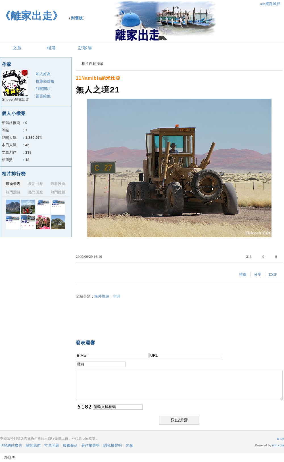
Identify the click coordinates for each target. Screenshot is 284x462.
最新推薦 (58, 184)
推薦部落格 (45, 81)
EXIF (273, 274)
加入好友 (43, 74)
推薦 (243, 274)
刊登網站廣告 (11, 445)
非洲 (116, 296)
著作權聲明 (90, 445)
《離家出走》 (31, 16)
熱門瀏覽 (13, 192)
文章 (17, 48)
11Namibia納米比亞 (98, 78)
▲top (280, 438)
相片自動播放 (93, 63)
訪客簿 (85, 48)
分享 (257, 274)
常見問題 (51, 445)
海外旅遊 (101, 296)
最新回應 (35, 184)
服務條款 (70, 445)
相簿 (51, 48)
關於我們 (33, 445)
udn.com (278, 445)
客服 (129, 445)
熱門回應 (35, 192)
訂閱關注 (43, 88)
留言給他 (43, 96)
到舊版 (77, 18)
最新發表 (13, 184)
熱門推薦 (58, 192)
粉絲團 (9, 457)
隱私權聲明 (112, 445)
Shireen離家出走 (16, 99)
